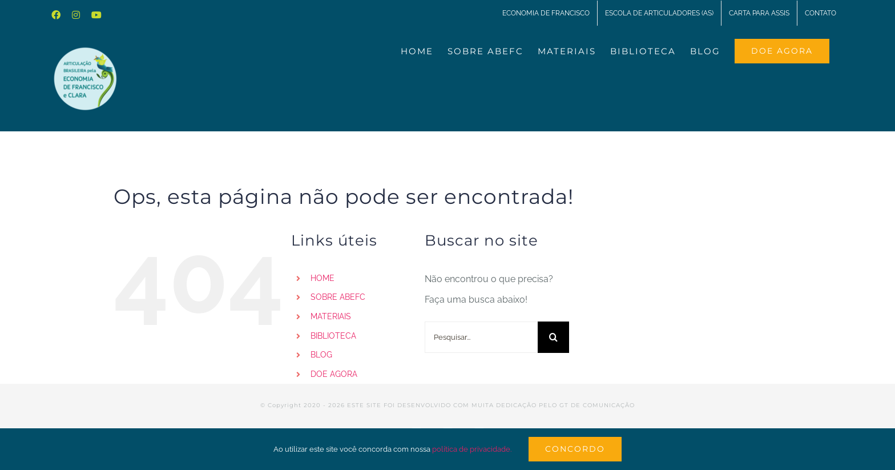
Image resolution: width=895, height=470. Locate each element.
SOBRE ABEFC (338, 297)
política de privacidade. (471, 449)
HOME (322, 278)
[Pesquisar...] (481, 337)
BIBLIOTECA (333, 335)
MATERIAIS (331, 316)
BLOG (321, 354)
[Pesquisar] (553, 337)
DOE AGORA (334, 374)
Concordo (575, 449)
